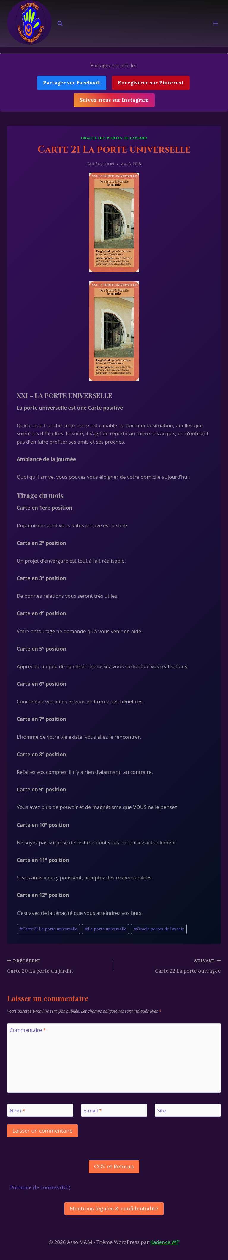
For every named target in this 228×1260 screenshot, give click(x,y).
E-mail (92, 1110)
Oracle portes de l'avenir (159, 929)
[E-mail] (114, 1110)
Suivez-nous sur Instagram (114, 100)
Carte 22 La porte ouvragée (170, 965)
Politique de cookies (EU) (40, 1187)
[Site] (188, 1110)
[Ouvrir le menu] (215, 23)
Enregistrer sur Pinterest (151, 82)
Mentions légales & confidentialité (114, 1208)
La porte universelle (105, 929)
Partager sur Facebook (71, 82)
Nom (18, 1110)
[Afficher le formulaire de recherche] (60, 23)
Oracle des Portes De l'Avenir (114, 138)
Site (161, 1110)
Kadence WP (164, 1242)
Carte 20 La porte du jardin (58, 965)
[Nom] (40, 1110)
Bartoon (104, 164)
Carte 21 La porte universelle (48, 929)
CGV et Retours (114, 1166)
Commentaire (28, 1030)
